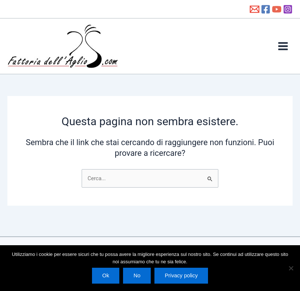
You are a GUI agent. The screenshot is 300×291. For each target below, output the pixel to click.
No (136, 275)
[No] (290, 268)
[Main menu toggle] (283, 46)
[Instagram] (288, 9)
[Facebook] (265, 9)
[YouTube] (277, 9)
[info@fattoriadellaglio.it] (254, 9)
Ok (105, 275)
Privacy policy (181, 275)
